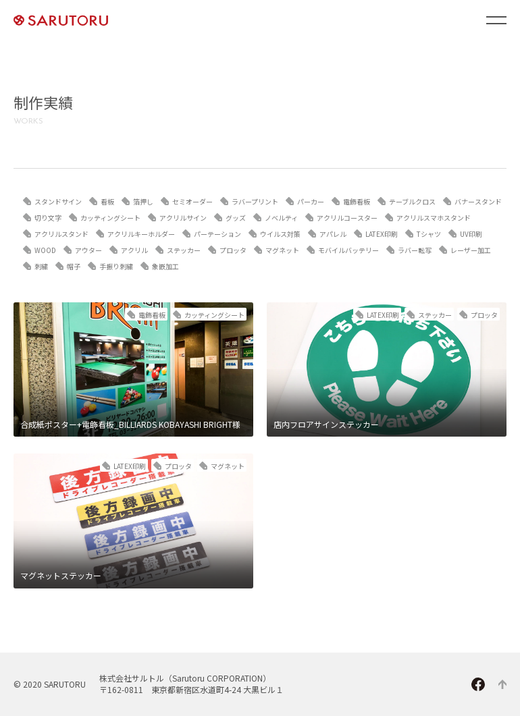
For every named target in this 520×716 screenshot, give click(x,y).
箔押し (143, 201)
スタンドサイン (58, 201)
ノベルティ (281, 218)
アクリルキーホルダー (141, 234)
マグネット (282, 250)
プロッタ (232, 250)
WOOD (45, 250)
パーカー (310, 201)
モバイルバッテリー (348, 250)
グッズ (236, 218)
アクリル (134, 250)
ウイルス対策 (280, 234)
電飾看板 (356, 201)
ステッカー (184, 250)
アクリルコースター (347, 218)
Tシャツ (429, 234)
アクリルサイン (183, 218)
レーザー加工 (470, 250)
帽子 (73, 266)
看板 (107, 201)
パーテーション (217, 234)
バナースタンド (478, 201)
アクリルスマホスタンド (433, 218)
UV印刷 (471, 234)
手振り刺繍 (116, 266)
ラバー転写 (415, 250)
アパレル (332, 234)
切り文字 (47, 218)
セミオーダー (192, 201)
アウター (88, 250)
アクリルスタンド (61, 234)
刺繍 (41, 266)
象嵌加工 (165, 266)
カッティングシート (110, 218)
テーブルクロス (412, 201)
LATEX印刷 (381, 234)
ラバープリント (255, 201)
